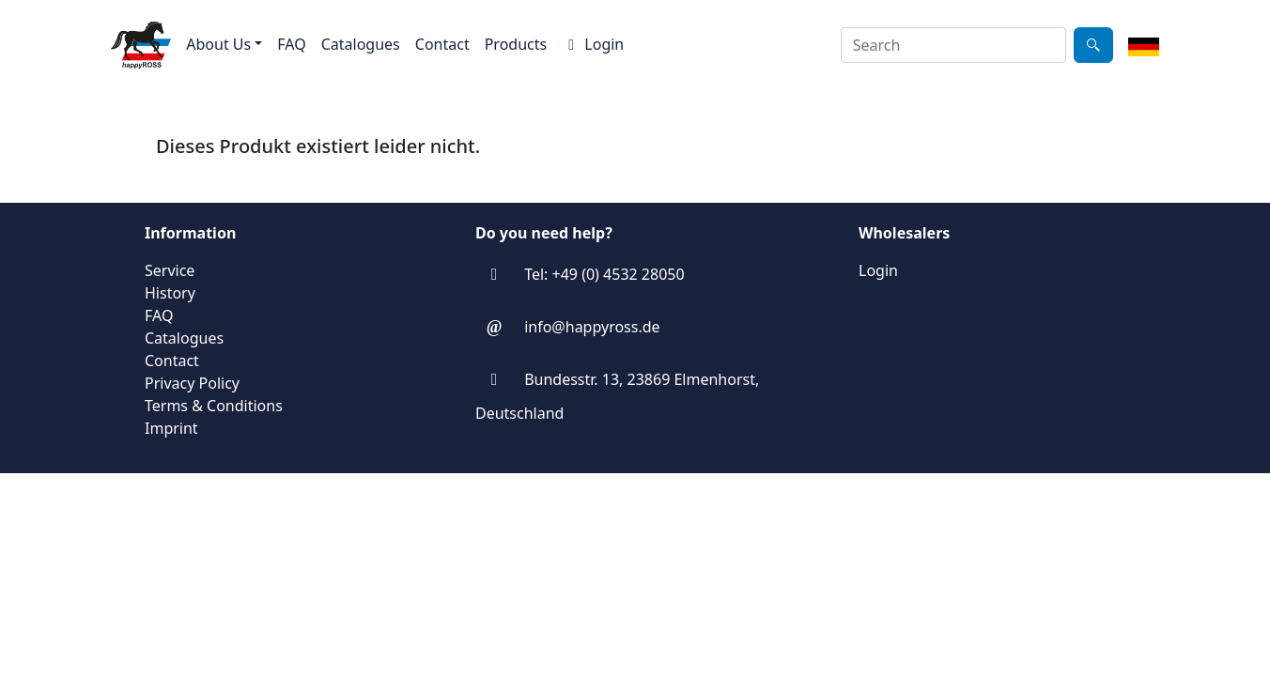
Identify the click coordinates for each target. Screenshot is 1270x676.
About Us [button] (218, 44)
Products (516, 44)
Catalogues (360, 44)
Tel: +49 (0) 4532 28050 (604, 274)
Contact (442, 44)
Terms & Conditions (214, 405)
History (170, 293)
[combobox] (953, 45)
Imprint (171, 428)
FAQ (291, 44)
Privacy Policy (192, 383)
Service (169, 270)
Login (593, 44)
